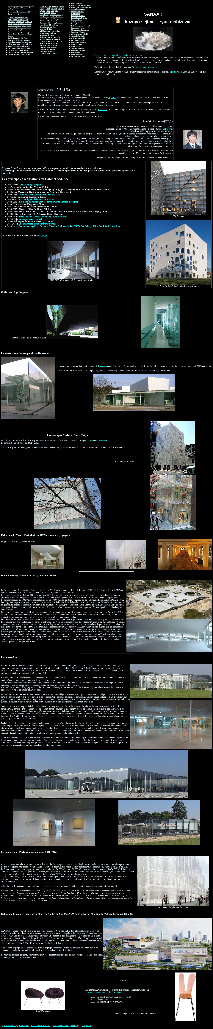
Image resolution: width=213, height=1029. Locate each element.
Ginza (91, 440)
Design (43, 235)
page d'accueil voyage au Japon (15, 1025)
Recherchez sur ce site (40, 1025)
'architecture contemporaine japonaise (112, 55)
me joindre (86, 1025)
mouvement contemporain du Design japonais (105, 992)
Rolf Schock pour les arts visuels (146, 67)
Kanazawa (102, 109)
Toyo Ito (111, 97)
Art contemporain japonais (64, 1025)
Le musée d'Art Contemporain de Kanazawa (39, 194)
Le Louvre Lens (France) (30, 219)
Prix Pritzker (177, 72)
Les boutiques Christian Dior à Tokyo (36, 199)
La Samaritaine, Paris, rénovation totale (37, 224)
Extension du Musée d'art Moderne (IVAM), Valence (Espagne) (48, 202)
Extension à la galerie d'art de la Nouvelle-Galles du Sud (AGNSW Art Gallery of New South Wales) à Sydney (69, 226)
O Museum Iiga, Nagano (30, 184)
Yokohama (167, 129)
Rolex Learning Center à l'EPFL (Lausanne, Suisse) (43, 216)
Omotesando (101, 440)
